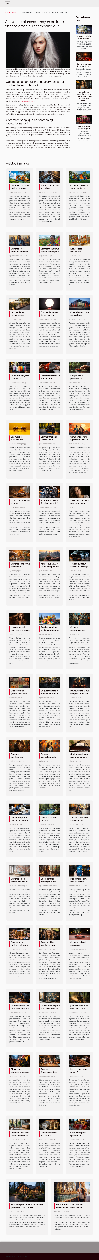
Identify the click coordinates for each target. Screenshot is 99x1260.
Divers (14, 12)
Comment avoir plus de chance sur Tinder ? (50, 315)
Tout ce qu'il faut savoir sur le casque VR (79, 567)
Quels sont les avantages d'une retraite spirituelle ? (50, 882)
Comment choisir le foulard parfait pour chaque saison (50, 252)
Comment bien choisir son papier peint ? (19, 882)
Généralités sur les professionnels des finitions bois (20, 1008)
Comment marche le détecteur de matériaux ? (50, 379)
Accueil (7, 12)
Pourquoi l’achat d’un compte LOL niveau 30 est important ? (80, 694)
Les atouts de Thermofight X (84, 127)
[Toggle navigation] (7, 3)
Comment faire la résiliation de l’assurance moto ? (49, 440)
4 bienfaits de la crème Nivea (84, 37)
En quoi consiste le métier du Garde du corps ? (50, 694)
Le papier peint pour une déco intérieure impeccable (50, 1008)
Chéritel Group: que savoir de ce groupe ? (79, 315)
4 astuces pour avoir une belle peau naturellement (79, 503)
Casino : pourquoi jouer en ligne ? (83, 65)
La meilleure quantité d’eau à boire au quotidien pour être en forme (84, 96)
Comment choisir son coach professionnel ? (78, 945)
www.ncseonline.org (27, 101)
